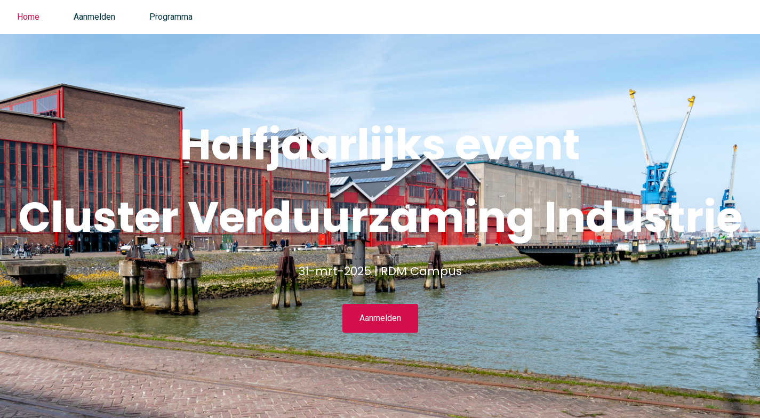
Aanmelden (94, 17)
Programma (171, 17)
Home (28, 17)
